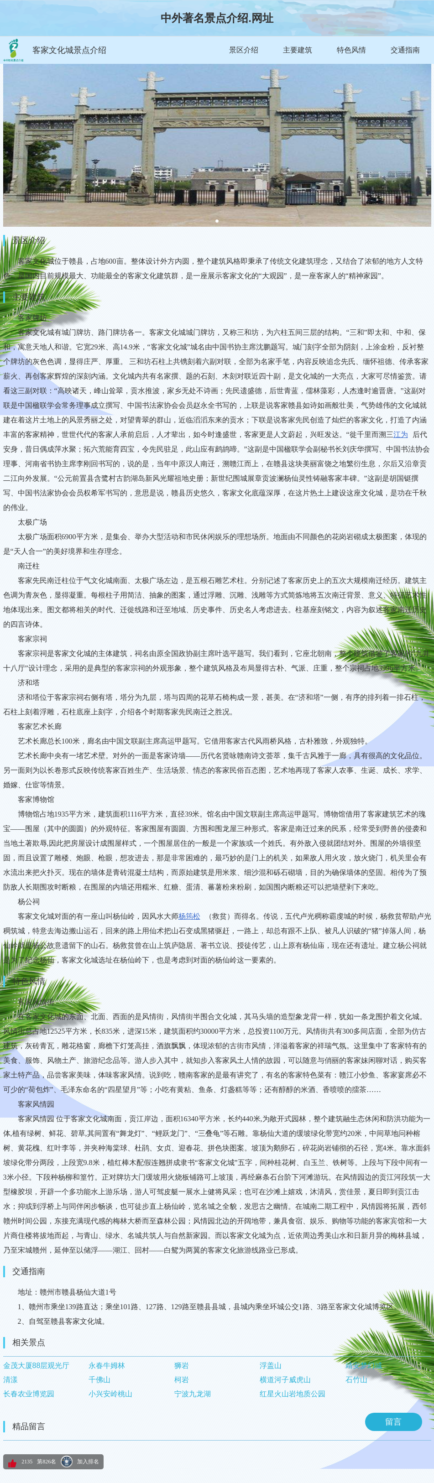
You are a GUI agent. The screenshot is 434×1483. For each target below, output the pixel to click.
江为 (400, 434)
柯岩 (181, 1380)
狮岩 (181, 1365)
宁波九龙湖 (192, 1394)
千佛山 (99, 1380)
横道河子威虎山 (285, 1380)
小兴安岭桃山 (110, 1394)
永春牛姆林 (107, 1365)
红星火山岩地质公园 (292, 1394)
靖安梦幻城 (363, 1365)
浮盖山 (271, 1365)
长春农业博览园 (28, 1394)
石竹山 (356, 1380)
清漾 (10, 1380)
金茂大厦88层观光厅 (36, 1365)
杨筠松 (189, 916)
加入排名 (88, 1461)
